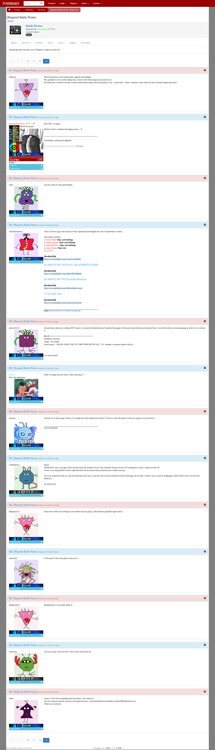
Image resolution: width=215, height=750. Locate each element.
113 (46, 61)
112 (40, 61)
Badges (73, 43)
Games (85, 3)
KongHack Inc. (99, 748)
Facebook (41, 10)
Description (85, 43)
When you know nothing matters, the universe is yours (59, 146)
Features (51, 3)
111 (33, 61)
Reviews (26, 43)
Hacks (14, 43)
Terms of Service (25, 748)
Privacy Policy (11, 748)
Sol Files (39, 43)
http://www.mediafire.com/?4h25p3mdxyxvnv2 (63, 288)
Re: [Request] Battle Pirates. (23, 70)
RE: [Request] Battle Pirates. (23, 117)
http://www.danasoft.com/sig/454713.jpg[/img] (64, 311)
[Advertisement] (102, 11)
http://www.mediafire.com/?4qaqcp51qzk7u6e (63, 303)
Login (63, 3)
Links (50, 43)
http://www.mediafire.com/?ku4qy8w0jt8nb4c (63, 273)
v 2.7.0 (112, 748)
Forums (17, 10)
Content (97, 3)
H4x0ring (29, 10)
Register (73, 3)
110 (27, 61)
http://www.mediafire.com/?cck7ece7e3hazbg (62, 259)
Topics (61, 43)
